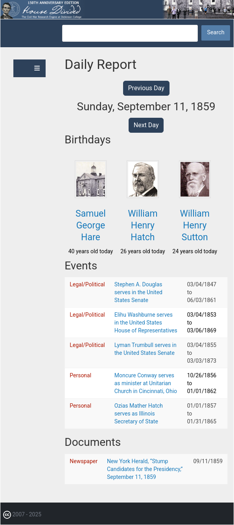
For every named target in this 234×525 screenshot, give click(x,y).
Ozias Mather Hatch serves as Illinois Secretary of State (138, 414)
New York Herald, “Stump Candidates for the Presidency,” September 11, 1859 (145, 469)
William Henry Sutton (195, 225)
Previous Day (146, 88)
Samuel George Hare (91, 225)
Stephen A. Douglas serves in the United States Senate (138, 292)
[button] (91, 196)
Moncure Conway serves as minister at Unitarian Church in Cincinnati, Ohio (145, 383)
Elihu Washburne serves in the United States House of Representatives (145, 323)
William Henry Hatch (142, 225)
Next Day (146, 125)
